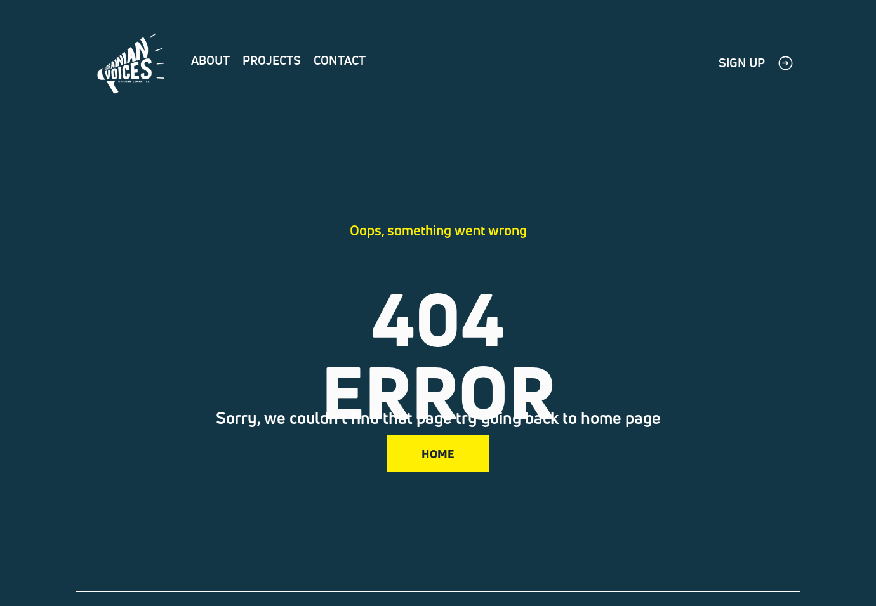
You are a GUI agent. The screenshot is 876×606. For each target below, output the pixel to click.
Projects (271, 60)
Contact (340, 60)
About (210, 60)
